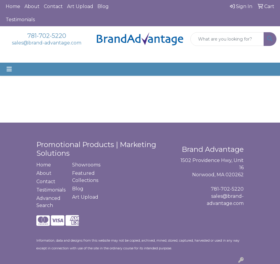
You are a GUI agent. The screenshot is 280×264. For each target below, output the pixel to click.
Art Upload (80, 6)
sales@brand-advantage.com (46, 43)
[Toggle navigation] (9, 69)
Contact (53, 6)
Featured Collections (85, 176)
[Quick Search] (227, 39)
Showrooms (86, 165)
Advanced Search (48, 201)
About (32, 6)
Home (13, 6)
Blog (103, 6)
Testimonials (20, 19)
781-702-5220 (46, 35)
